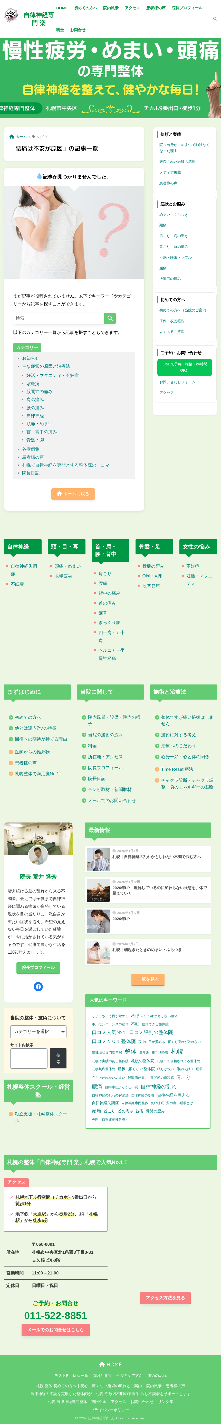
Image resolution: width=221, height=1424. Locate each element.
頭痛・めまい (39, 423)
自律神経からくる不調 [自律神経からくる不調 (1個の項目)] (121, 1087)
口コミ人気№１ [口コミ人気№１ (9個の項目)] (109, 1032)
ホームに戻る (73, 493)
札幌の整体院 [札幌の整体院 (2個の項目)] (142, 1061)
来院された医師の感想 (177, 162)
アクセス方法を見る (165, 1297)
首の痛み (107, 603)
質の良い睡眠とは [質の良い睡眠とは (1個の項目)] (179, 1103)
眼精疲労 (63, 576)
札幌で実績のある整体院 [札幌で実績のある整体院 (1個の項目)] (110, 1061)
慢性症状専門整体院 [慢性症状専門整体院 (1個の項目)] (107, 1052)
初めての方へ (28, 717)
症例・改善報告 (172, 321)
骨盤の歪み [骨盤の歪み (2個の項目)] (155, 1111)
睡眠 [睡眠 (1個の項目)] (199, 1069)
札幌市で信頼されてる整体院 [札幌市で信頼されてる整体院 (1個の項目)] (178, 1061)
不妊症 (192, 566)
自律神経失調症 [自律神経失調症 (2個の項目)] (105, 1103)
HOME (110, 1364)
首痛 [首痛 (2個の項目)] (139, 1111)
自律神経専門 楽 (38, 19)
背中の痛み (109, 593)
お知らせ (31, 358)
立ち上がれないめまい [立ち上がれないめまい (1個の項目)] (108, 1078)
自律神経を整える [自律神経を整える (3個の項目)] (173, 1095)
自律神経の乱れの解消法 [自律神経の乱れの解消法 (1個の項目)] (110, 1095)
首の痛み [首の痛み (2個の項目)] (125, 1111)
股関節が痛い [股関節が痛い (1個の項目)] (138, 1078)
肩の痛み (35, 399)
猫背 (103, 612)
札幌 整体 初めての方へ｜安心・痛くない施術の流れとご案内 (89, 1386)
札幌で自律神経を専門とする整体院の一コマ (65, 465)
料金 (92, 745)
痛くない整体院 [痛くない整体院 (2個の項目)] (141, 1069)
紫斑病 (33, 383)
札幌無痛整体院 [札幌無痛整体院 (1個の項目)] (103, 1069)
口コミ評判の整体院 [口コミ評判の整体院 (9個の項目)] (151, 1032)
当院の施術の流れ (105, 734)
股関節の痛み (39, 391)
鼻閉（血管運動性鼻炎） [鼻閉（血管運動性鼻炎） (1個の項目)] (110, 1119)
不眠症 (17, 584)
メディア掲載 (170, 172)
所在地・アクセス (105, 756)
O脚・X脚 (152, 576)
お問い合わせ (141, 1402)
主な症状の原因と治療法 (46, 366)
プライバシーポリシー (110, 1410)
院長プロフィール (105, 767)
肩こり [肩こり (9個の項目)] (183, 1077)
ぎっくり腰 (109, 622)
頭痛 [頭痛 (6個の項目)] (96, 1110)
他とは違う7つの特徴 (36, 728)
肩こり (105, 573)
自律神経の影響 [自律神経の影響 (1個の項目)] (143, 1095)
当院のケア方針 (129, 1376)
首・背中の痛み (41, 431)
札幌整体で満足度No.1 (37, 773)
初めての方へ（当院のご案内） (184, 310)
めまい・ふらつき (173, 215)
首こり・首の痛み (173, 247)
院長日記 (31, 473)
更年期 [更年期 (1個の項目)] (144, 1052)
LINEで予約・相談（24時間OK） (184, 367)
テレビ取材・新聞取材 (110, 789)
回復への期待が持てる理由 (41, 739)
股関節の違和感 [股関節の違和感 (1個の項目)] (162, 1078)
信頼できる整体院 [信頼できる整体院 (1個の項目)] (155, 1024)
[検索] (212, 19)
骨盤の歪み (153, 566)
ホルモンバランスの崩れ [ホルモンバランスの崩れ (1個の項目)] (110, 1024)
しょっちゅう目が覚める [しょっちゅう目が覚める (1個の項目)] (110, 1016)
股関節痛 (151, 586)
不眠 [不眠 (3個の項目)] (135, 1024)
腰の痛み (35, 407)
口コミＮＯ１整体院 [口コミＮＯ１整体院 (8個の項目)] (114, 1041)
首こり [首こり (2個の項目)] (109, 1111)
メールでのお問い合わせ (112, 800)
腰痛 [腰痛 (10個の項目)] (97, 1086)
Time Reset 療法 (177, 769)
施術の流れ (157, 1376)
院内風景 (154, 1386)
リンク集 (165, 1402)
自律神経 (35, 415)
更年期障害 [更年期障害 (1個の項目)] (160, 1052)
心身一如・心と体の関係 (185, 756)
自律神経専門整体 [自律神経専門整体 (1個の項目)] (134, 1103)
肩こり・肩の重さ (173, 236)
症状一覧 (80, 1376)
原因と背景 (102, 1376)
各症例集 (31, 449)
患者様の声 (33, 457)
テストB (61, 1376)
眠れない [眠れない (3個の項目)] (185, 1069)
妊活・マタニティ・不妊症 (52, 375)
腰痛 (163, 268)
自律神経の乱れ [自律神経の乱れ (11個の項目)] (159, 1086)
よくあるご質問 (172, 332)
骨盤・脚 (35, 439)
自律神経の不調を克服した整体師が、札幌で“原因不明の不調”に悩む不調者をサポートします (110, 1394)
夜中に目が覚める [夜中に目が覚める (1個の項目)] (151, 1042)
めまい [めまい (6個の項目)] (138, 1015)
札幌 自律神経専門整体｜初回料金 (77, 1402)
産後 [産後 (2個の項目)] (122, 1069)
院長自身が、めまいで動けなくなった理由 (184, 148)
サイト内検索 (21, 1045)
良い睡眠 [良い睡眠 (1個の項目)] (157, 1103)
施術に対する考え (178, 734)
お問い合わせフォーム (177, 382)
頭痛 (163, 225)
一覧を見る (148, 979)
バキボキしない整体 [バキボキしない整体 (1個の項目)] (163, 1016)
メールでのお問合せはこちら (55, 1329)
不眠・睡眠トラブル (175, 257)
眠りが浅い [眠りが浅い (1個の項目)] (165, 1069)
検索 (58, 1058)
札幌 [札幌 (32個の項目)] (177, 1051)
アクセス (166, 393)
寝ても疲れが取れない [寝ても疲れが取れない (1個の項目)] (184, 1042)
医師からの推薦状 (32, 752)
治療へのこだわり (178, 745)
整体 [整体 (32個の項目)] (130, 1051)
